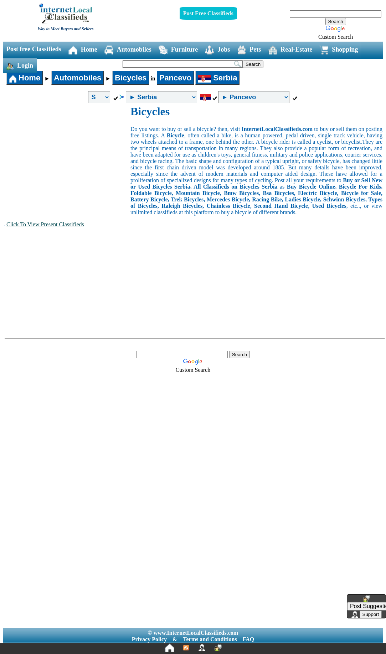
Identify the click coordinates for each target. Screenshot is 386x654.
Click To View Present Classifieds (45, 224)
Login (19, 66)
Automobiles (127, 50)
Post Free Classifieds (208, 13)
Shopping (338, 50)
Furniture (178, 50)
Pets (249, 50)
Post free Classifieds (33, 49)
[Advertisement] (67, 158)
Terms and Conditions (210, 639)
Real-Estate (290, 50)
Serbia (217, 77)
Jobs (217, 50)
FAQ (248, 639)
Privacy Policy (149, 639)
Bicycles (130, 77)
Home (82, 50)
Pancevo (175, 77)
